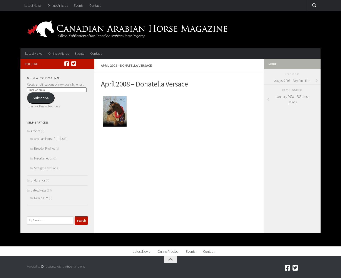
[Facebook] (66, 63)
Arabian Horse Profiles (49, 139)
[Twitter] (73, 63)
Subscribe (41, 98)
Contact (95, 5)
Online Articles (57, 5)
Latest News (32, 5)
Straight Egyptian (45, 168)
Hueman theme (76, 266)
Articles (35, 131)
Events (78, 5)
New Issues (41, 198)
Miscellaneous (43, 158)
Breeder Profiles (44, 148)
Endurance (38, 180)
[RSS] (80, 63)
